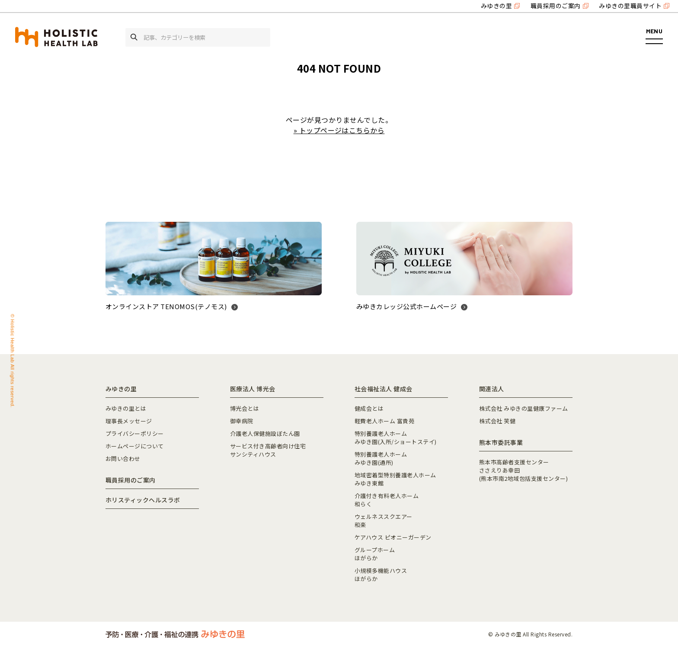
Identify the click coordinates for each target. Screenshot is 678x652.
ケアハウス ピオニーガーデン (393, 537)
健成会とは (369, 408)
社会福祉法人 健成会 (384, 388)
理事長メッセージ (129, 421)
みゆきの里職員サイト (630, 5)
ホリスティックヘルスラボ (143, 499)
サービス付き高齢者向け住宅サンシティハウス (268, 450)
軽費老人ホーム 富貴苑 (384, 421)
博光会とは (244, 408)
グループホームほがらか (375, 554)
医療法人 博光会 (252, 388)
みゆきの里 (496, 5)
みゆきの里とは (126, 408)
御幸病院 (241, 421)
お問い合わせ (123, 458)
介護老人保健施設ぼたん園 (265, 433)
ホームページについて (135, 446)
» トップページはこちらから (339, 130)
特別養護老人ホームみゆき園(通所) (381, 458)
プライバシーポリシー (135, 433)
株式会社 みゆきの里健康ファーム (523, 408)
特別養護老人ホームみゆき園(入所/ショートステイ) (396, 437)
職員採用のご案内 (556, 5)
